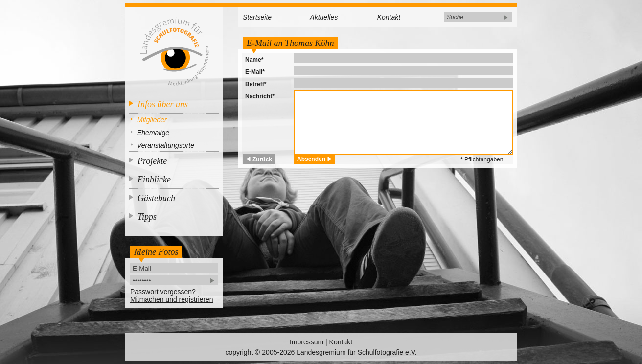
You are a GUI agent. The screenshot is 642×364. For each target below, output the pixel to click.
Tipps (147, 217)
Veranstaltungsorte (165, 145)
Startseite (257, 17)
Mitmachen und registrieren (171, 299)
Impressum (306, 342)
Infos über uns (163, 104)
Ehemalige (153, 132)
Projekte (152, 161)
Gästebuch (156, 198)
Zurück (262, 159)
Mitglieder (152, 120)
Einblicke (154, 179)
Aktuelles (324, 17)
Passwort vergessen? (163, 292)
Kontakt (388, 17)
